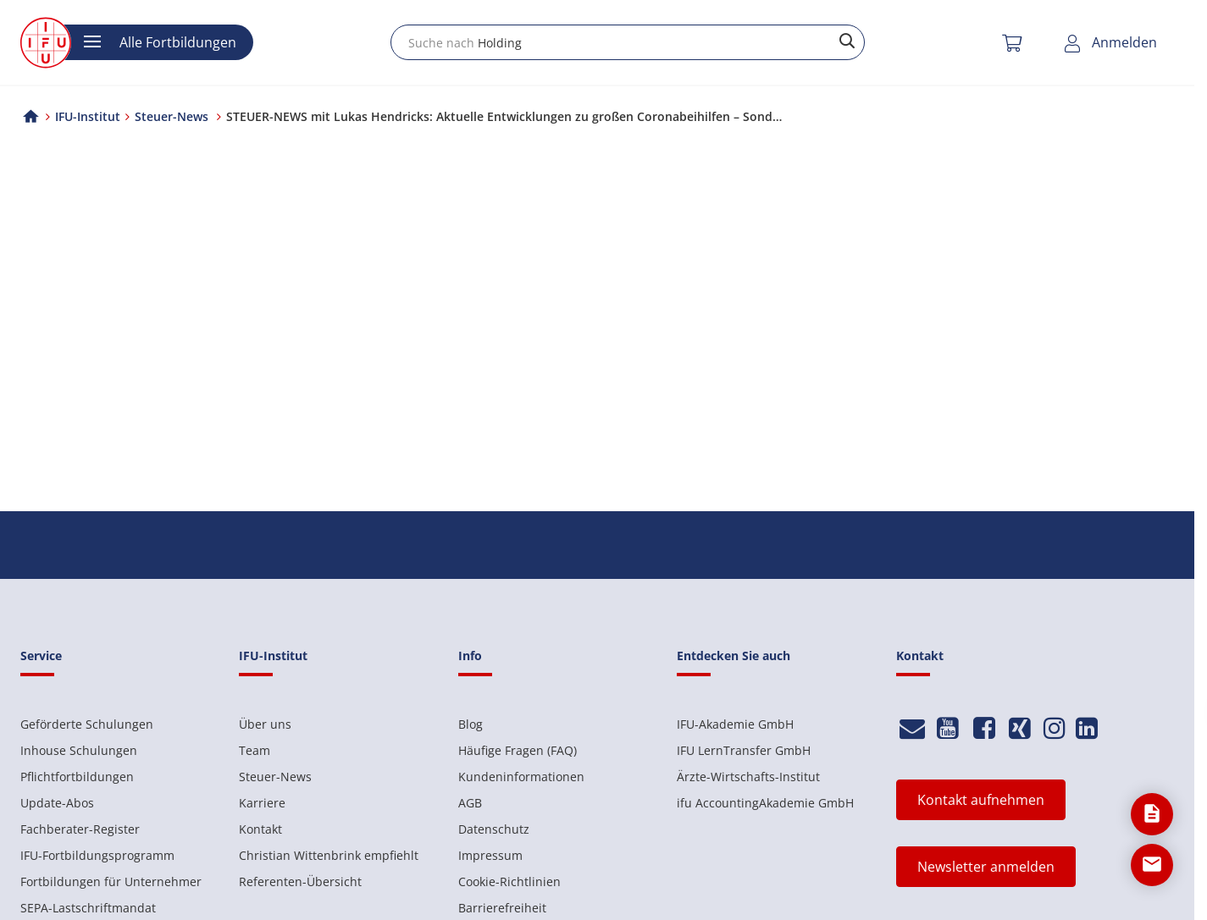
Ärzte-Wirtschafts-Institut (748, 777)
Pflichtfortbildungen (77, 777)
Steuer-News (275, 777)
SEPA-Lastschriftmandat (88, 908)
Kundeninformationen (521, 777)
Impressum (490, 855)
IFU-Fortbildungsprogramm (97, 855)
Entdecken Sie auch (733, 655)
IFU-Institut (87, 116)
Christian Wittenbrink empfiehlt (328, 855)
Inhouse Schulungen (78, 750)
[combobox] (627, 42)
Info (470, 655)
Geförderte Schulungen (86, 724)
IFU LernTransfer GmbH (744, 750)
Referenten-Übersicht (300, 881)
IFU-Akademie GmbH (735, 724)
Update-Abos (57, 803)
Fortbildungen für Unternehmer (111, 881)
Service (41, 655)
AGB (470, 803)
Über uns (265, 724)
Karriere (262, 803)
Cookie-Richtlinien (509, 881)
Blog (470, 724)
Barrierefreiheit (502, 908)
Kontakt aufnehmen (980, 800)
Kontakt (260, 829)
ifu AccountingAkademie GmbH (765, 803)
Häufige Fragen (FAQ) (517, 750)
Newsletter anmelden (986, 866)
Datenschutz (493, 829)
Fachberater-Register (80, 829)
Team (254, 750)
